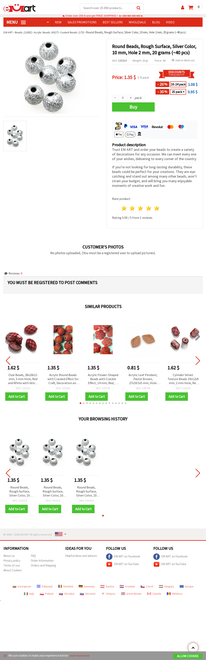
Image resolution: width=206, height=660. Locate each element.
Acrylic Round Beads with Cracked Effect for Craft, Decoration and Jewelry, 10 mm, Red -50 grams (63, 379)
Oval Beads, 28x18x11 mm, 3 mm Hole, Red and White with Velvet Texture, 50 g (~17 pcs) (23, 379)
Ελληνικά (45, 587)
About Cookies (12, 570)
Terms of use (11, 565)
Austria (107, 586)
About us (9, 556)
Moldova (174, 594)
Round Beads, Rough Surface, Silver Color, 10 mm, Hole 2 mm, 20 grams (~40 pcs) (19, 491)
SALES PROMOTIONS (82, 22)
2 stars (132, 208)
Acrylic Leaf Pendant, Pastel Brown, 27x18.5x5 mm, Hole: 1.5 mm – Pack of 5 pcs (143, 379)
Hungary (166, 586)
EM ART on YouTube (122, 564)
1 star (124, 208)
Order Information (42, 561)
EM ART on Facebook (123, 557)
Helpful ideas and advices (81, 556)
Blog (156, 22)
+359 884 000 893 (130, 15)
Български (21, 587)
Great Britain (131, 594)
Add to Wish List (183, 60)
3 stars (140, 208)
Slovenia (87, 594)
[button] (80, 403)
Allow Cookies (188, 656)
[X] (5, 656)
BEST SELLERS (113, 22)
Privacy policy (11, 561)
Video (170, 22)
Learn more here (80, 656)
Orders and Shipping (43, 565)
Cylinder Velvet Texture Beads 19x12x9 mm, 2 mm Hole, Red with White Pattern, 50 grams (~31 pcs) (183, 379)
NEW (58, 22)
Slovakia (66, 594)
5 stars (157, 208)
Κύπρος (108, 594)
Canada (154, 594)
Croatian (127, 586)
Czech (147, 586)
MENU (16, 22)
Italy (29, 594)
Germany (87, 586)
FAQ (33, 556)
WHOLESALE (137, 22)
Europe (187, 587)
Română (65, 587)
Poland (46, 594)
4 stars (149, 208)
